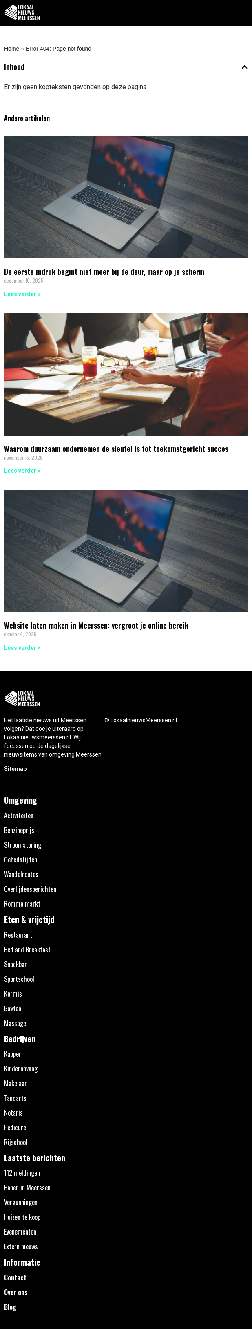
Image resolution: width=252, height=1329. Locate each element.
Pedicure (15, 1127)
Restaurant (18, 935)
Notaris (13, 1113)
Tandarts (15, 1098)
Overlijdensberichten (30, 889)
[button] (241, 13)
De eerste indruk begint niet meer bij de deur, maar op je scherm (104, 271)
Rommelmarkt (22, 904)
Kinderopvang (21, 1068)
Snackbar (15, 964)
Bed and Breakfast (27, 949)
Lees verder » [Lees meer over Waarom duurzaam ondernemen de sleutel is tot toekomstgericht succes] (22, 470)
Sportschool (19, 979)
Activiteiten (18, 815)
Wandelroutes (21, 874)
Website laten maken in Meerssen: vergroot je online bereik (96, 625)
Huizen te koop (22, 1217)
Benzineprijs (19, 830)
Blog (10, 1307)
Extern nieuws (21, 1246)
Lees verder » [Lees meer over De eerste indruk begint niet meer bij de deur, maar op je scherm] (22, 294)
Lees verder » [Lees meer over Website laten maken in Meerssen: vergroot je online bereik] (22, 647)
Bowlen (12, 1008)
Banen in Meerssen (27, 1187)
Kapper (12, 1054)
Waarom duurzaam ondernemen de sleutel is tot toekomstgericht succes (116, 448)
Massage (15, 1023)
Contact (15, 1277)
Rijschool (15, 1142)
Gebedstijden (20, 859)
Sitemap (15, 769)
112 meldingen (22, 1173)
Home (11, 48)
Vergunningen (21, 1202)
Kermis (13, 994)
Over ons (16, 1292)
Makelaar (15, 1083)
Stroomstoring (22, 845)
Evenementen (20, 1232)
